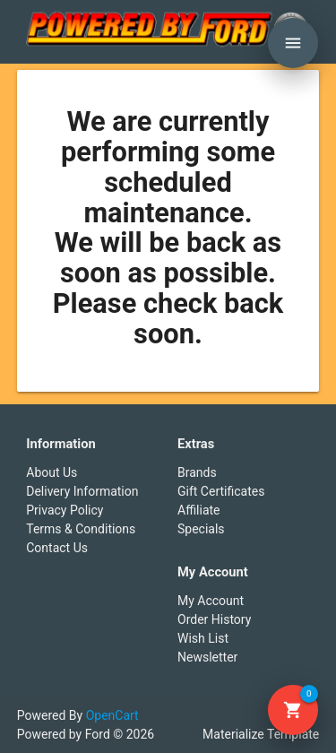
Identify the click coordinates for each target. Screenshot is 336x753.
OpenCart (112, 715)
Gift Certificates (220, 491)
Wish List (202, 638)
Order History (214, 619)
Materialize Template (260, 734)
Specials (201, 529)
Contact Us (57, 548)
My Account (210, 600)
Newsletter (207, 657)
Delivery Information (82, 491)
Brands (197, 472)
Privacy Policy (64, 510)
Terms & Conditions (80, 529)
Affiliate (198, 510)
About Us (51, 472)
